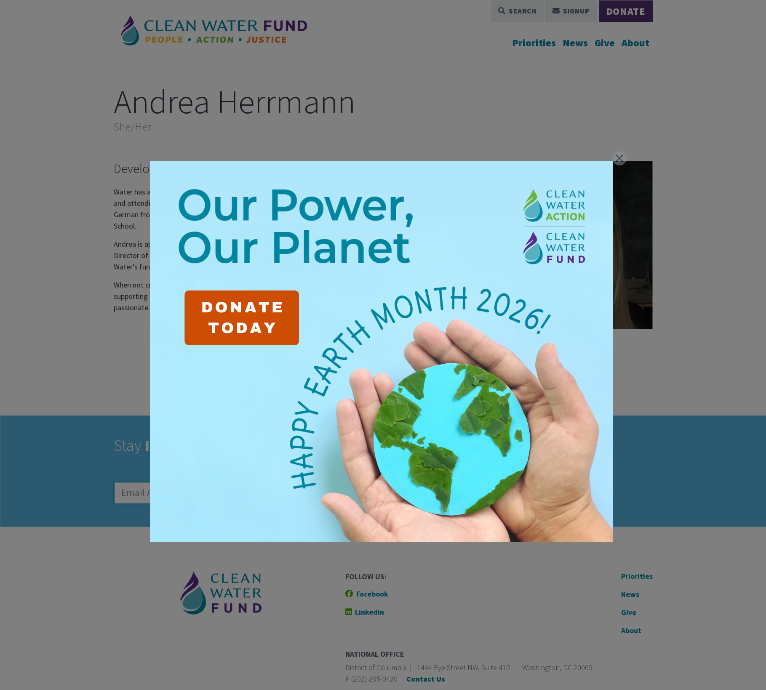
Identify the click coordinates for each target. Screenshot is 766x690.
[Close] (619, 158)
